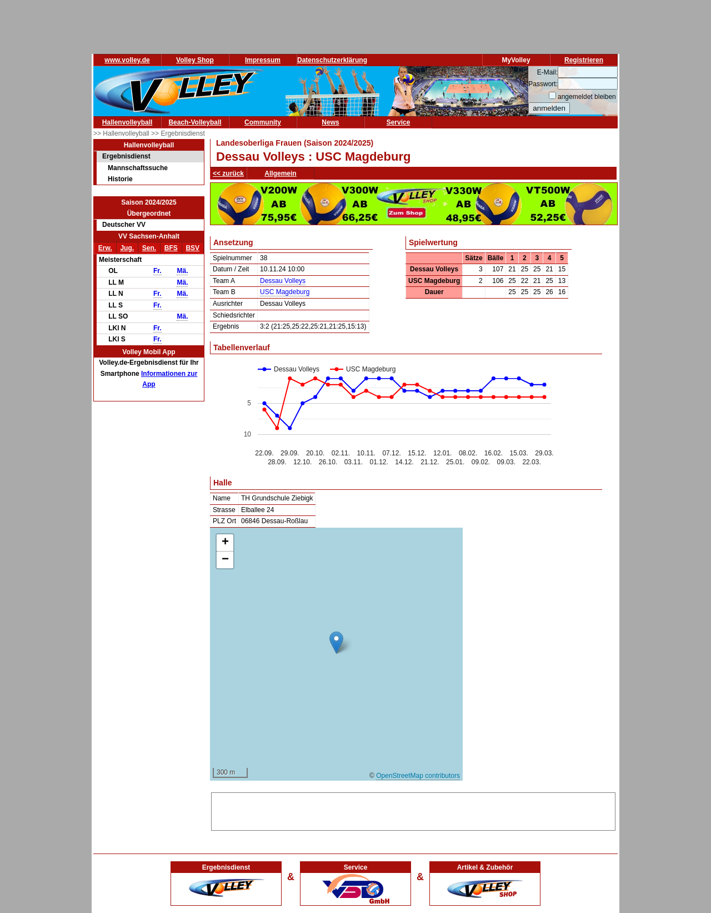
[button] (336, 642)
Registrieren (583, 60)
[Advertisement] (413, 809)
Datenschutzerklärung (332, 60)
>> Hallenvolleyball (122, 133)
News (330, 122)
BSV (192, 248)
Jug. (127, 248)
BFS (171, 248)
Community (262, 122)
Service (398, 122)
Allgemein (280, 173)
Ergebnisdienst (126, 156)
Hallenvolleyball (127, 122)
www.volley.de (126, 60)
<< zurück (228, 173)
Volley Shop (195, 60)
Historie (120, 179)
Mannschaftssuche (138, 168)
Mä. (182, 271)
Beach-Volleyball (194, 122)
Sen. (149, 248)
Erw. (105, 248)
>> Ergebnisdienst (178, 133)
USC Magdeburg (284, 292)
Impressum (263, 60)
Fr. (157, 271)
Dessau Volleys (283, 281)
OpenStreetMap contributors (418, 776)
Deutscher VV (124, 225)
